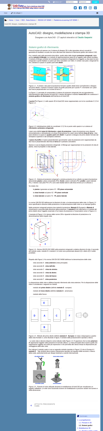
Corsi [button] (5, 13)
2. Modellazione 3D (12, 43)
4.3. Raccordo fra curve (15, 84)
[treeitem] (14, 141)
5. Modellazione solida (13, 92)
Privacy (6, 425)
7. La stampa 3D (11, 111)
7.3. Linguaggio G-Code (15, 122)
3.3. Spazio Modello (14, 68)
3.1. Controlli (11, 60)
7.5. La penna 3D (13, 128)
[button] (58, 1)
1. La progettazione (12, 35)
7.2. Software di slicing (14, 120)
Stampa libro (12, 144)
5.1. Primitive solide (13, 95)
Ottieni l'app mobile (75, 425)
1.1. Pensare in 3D (13, 38)
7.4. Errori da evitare (14, 125)
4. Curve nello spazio (12, 71)
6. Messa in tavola (11, 103)
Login (95, 2)
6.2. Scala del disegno (14, 109)
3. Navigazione (10, 57)
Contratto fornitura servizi (19, 425)
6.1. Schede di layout (14, 106)
